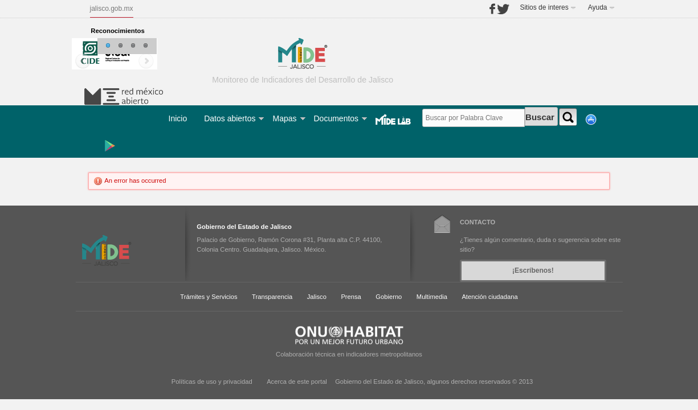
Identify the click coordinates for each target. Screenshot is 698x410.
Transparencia (272, 296)
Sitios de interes (544, 7)
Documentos (336, 118)
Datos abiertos (229, 118)
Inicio (178, 118)
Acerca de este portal (297, 381)
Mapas (284, 118)
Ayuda (597, 7)
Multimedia (432, 296)
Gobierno (388, 296)
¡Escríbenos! (533, 270)
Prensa (351, 296)
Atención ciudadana (489, 296)
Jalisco (316, 296)
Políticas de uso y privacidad (212, 381)
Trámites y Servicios (208, 296)
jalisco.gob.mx (111, 9)
